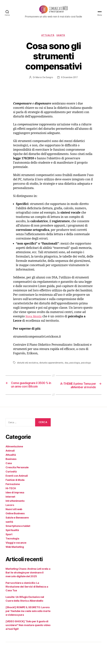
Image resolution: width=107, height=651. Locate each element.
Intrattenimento (15, 509)
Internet (10, 505)
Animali (10, 459)
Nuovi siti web (14, 518)
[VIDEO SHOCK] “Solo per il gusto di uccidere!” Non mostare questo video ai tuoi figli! (28, 634)
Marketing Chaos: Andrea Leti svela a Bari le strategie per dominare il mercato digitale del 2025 (28, 581)
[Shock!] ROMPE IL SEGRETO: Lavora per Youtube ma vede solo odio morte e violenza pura (28, 620)
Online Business (15, 522)
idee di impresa (15, 501)
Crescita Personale (17, 476)
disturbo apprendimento (52, 367)
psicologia (75, 367)
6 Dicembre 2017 (69, 81)
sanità (61, 40)
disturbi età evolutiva (27, 367)
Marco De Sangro (44, 81)
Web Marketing (15, 555)
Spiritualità (12, 539)
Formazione (13, 493)
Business (11, 467)
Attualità (47, 40)
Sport (9, 543)
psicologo (87, 367)
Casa (9, 472)
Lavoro (10, 513)
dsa (67, 367)
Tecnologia (12, 547)
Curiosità (11, 480)
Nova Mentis (34, 321)
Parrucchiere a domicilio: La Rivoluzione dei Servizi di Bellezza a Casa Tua (27, 595)
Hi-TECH (11, 497)
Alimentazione (14, 455)
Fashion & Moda (15, 488)
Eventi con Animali (17, 484)
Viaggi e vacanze (16, 551)
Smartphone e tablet (18, 534)
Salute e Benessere (17, 526)
